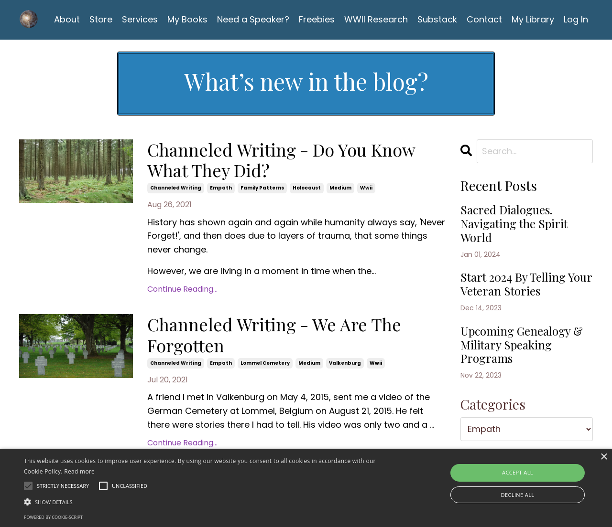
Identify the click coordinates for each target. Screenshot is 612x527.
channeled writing (175, 187)
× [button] (603, 457)
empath (221, 187)
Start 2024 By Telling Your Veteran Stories (526, 284)
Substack (437, 19)
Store (100, 19)
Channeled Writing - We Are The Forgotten (274, 334)
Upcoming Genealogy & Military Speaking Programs (521, 344)
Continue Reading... (182, 289)
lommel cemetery (265, 363)
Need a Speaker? (253, 19)
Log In (576, 19)
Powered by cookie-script (53, 517)
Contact (484, 19)
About (67, 19)
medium (340, 187)
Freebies (317, 19)
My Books (187, 19)
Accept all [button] (517, 472)
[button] (207, 501)
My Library (533, 19)
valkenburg (345, 363)
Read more (79, 471)
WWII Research (376, 19)
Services (140, 19)
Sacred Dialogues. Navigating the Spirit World (514, 223)
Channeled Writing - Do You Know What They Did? (281, 159)
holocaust (307, 187)
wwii (366, 187)
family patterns (262, 187)
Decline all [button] (518, 494)
